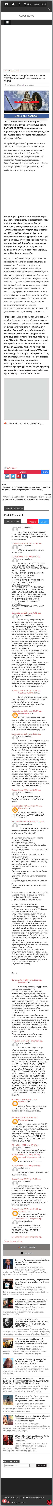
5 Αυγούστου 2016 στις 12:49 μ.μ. (27, 543)
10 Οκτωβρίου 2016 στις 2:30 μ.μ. (27, 980)
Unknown (22, 808)
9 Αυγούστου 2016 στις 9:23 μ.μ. (26, 790)
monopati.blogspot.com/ (29, 1157)
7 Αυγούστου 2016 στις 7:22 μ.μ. (26, 690)
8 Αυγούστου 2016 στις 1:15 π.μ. (26, 734)
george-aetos (24, 713)
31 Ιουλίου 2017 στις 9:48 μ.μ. (25, 1117)
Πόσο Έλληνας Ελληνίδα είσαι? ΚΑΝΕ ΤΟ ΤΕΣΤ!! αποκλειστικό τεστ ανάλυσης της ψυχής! (25, 78)
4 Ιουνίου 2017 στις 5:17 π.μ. (24, 1099)
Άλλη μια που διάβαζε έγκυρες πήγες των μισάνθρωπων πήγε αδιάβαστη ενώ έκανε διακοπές (32, 1282)
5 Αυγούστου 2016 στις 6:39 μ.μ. (26, 556)
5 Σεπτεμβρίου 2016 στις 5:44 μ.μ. (27, 806)
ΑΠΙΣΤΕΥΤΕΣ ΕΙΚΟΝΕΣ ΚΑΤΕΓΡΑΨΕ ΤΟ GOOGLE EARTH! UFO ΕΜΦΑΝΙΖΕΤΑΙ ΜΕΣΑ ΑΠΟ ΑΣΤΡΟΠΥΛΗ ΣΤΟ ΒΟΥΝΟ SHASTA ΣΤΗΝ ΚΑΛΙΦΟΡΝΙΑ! (26, 1381)
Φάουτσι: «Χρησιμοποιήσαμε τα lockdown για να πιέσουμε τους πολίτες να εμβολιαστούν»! (32, 1262)
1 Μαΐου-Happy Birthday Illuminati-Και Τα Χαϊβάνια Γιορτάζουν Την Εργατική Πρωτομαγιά (32, 1438)
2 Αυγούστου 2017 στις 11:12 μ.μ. (27, 1209)
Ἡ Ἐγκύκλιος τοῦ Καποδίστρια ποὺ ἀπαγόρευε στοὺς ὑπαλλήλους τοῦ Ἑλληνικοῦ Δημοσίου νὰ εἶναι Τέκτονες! (31, 1341)
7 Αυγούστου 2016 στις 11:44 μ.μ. (27, 711)
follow (27, 4)
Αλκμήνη (22, 1211)
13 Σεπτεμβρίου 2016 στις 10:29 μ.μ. (28, 821)
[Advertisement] (26, 46)
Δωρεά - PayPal (40, 4)
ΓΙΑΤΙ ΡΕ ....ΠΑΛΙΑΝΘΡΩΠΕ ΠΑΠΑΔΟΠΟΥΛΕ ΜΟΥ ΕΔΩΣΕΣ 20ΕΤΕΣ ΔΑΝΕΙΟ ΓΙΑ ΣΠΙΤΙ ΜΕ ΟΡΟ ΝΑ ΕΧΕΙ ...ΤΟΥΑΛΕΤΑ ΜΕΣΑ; (31, 1322)
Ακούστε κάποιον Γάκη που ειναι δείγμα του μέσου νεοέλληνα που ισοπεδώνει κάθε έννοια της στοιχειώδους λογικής (31, 1301)
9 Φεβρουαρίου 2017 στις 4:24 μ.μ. (27, 1041)
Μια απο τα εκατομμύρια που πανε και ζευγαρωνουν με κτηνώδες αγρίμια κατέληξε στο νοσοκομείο (30, 1361)
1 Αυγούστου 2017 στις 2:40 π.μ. (26, 1154)
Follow (45, 471)
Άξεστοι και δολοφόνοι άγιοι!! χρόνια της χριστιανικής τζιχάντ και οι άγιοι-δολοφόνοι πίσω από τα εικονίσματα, (31, 1398)
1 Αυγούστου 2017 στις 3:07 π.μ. (26, 1165)
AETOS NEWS (26, 15)
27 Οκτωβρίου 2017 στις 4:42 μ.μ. (27, 1237)
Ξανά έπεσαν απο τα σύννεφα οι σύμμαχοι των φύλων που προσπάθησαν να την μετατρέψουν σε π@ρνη (32, 1418)
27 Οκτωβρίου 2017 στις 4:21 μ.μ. (27, 1218)
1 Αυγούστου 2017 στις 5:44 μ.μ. (26, 1179)
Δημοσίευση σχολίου (13, 1241)
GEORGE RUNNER (26, 693)
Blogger (32, 522)
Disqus (44, 522)
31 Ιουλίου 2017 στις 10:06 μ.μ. (26, 1145)
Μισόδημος (23, 1120)
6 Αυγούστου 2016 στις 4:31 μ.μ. (26, 613)
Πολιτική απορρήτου (16, 1502)
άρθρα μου (12, 468)
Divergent (22, 982)
